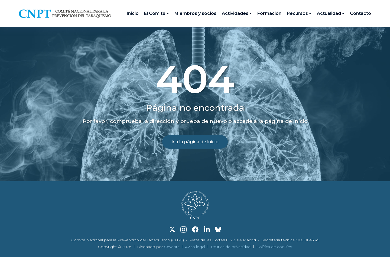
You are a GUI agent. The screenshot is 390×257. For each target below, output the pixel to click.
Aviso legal (195, 246)
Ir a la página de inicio (195, 141)
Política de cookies (274, 246)
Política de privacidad (231, 246)
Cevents (171, 246)
